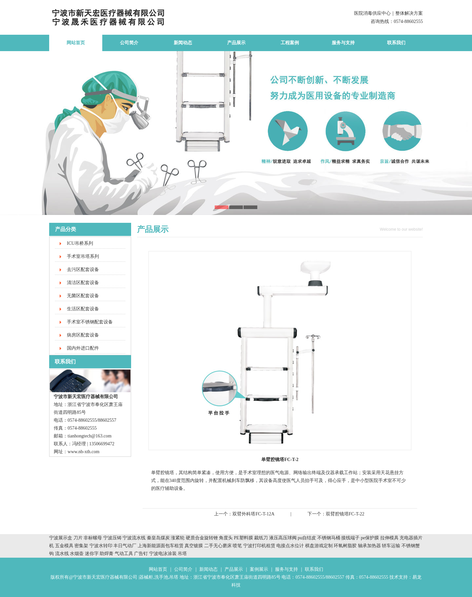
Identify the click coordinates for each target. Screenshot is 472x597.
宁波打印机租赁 (259, 545)
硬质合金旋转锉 (202, 537)
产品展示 (236, 42)
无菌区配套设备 (83, 295)
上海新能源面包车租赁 (161, 545)
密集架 (81, 545)
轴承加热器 (369, 545)
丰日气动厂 (125, 545)
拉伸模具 (389, 537)
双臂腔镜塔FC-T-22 (345, 513)
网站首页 (76, 42)
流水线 (62, 553)
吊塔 (182, 553)
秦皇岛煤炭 (158, 537)
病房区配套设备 (83, 335)
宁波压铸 (112, 537)
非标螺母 (93, 537)
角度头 (226, 537)
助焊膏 (106, 553)
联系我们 (396, 42)
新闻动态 (183, 42)
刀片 (78, 537)
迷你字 (92, 553)
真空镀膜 (194, 545)
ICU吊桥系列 (80, 243)
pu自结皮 (307, 537)
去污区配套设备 (83, 269)
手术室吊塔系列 (83, 256)
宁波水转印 (101, 545)
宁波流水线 (134, 537)
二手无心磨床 (218, 545)
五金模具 (65, 545)
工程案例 (290, 42)
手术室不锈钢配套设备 (90, 321)
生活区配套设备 (83, 308)
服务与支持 (343, 42)
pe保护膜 (370, 537)
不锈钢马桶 (329, 537)
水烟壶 (77, 553)
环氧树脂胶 (345, 545)
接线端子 (351, 537)
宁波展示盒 (60, 537)
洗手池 (161, 577)
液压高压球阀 (283, 537)
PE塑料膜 (243, 537)
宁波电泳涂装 (163, 553)
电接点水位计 (290, 545)
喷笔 (237, 545)
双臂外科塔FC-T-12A (253, 513)
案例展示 (259, 569)
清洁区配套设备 (83, 282)
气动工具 (124, 553)
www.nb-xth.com (83, 451)
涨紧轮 (178, 537)
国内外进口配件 (83, 348)
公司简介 (129, 42)
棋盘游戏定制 (319, 545)
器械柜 (146, 577)
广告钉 (141, 553)
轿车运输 (391, 545)
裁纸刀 (261, 537)
